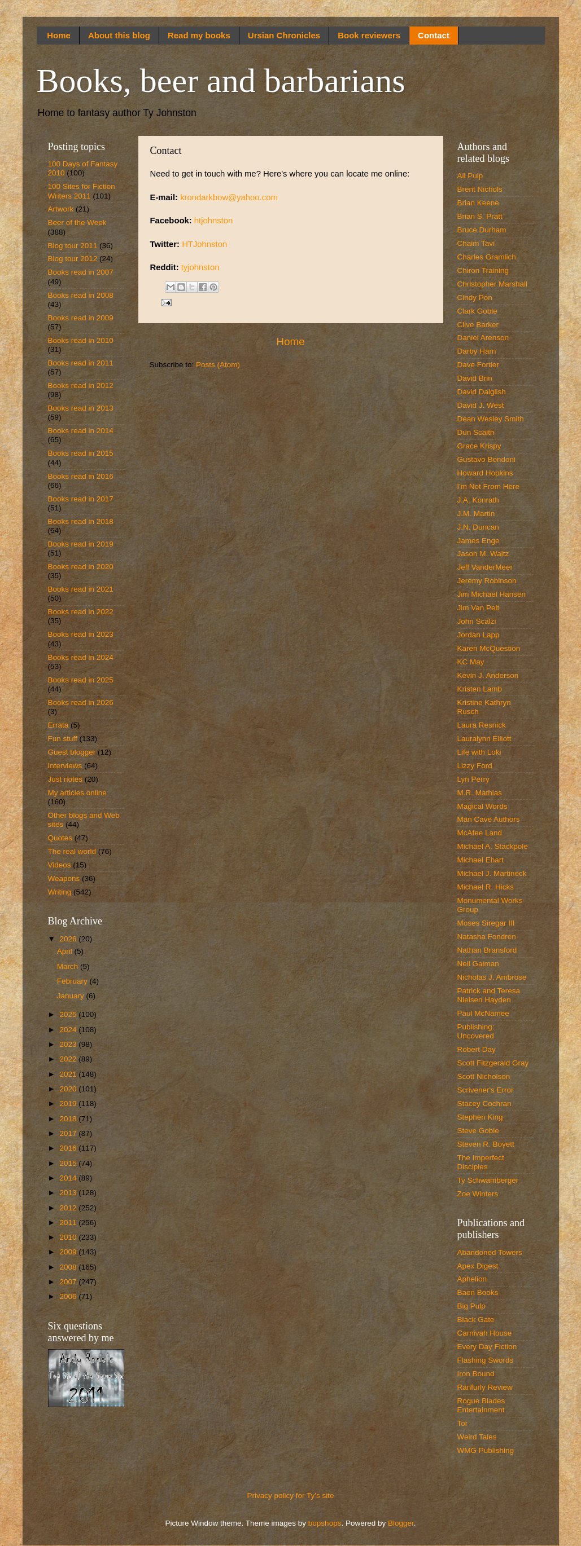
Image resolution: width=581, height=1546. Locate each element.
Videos (59, 865)
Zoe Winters (478, 1194)
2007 (68, 1282)
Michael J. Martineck (492, 873)
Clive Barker (478, 324)
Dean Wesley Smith (490, 419)
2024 (68, 1029)
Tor (462, 1423)
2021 (68, 1074)
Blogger (401, 1523)
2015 (68, 1163)
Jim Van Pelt (478, 608)
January (71, 996)
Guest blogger (72, 752)
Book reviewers (369, 35)
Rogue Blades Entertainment (481, 1405)
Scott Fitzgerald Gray (493, 1063)
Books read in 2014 (80, 430)
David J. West (480, 405)
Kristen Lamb (480, 689)
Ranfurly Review (485, 1387)
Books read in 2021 (80, 589)
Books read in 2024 (80, 657)
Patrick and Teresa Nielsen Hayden (489, 995)
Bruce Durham (481, 230)
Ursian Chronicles (284, 35)
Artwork (61, 209)
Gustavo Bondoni (486, 459)
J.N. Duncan (478, 527)
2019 (68, 1103)
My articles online (77, 793)
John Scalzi (476, 621)
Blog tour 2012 (73, 258)
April (66, 951)
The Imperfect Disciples (480, 1162)
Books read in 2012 (80, 385)
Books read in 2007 (80, 272)
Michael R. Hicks (485, 887)
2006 (68, 1296)
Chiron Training (483, 270)
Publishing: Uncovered (476, 1031)
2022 (68, 1059)
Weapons (64, 878)
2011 (68, 1222)
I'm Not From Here (488, 486)
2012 (68, 1208)
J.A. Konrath (478, 500)
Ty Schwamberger (488, 1180)
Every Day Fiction (487, 1346)
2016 (68, 1148)
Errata (58, 725)
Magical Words (482, 806)
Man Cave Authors (488, 819)
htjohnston (213, 220)
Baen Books (478, 1292)
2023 (68, 1044)
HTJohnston (204, 244)
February (73, 981)
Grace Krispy (479, 446)
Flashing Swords (485, 1360)
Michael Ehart (480, 860)
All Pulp (470, 175)
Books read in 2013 (80, 408)
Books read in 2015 (80, 453)
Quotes (60, 838)
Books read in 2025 (80, 680)
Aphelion (472, 1279)
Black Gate (476, 1319)
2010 (68, 1237)
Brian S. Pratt (480, 216)
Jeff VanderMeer (485, 567)
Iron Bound (476, 1373)
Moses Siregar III (486, 923)
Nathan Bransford (487, 950)
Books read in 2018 (80, 521)
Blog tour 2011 (73, 245)
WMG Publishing (485, 1450)
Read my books (199, 35)
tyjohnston (200, 267)
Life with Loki (479, 752)
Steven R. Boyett (485, 1144)
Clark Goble (477, 311)
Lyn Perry (473, 779)
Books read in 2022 (80, 611)
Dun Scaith (476, 432)
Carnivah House (484, 1333)
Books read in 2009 (80, 318)
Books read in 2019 (80, 544)
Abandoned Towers (489, 1252)
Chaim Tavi (476, 243)
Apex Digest (478, 1266)
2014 (68, 1178)
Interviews (65, 765)
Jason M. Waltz (483, 553)
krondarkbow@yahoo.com (229, 197)
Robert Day (476, 1049)
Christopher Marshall (492, 284)
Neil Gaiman (478, 963)
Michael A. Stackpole (492, 846)
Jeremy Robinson (487, 580)
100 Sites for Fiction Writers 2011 (81, 191)
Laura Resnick (481, 725)
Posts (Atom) (218, 364)
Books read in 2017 (80, 499)
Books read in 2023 (80, 634)
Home (59, 35)
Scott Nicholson (483, 1076)
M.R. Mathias (480, 793)
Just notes (65, 779)
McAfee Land (480, 833)
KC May (470, 662)
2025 (68, 1014)
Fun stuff (62, 738)
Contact (433, 35)
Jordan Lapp (478, 635)
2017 (68, 1133)
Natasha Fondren (486, 936)
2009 (68, 1252)
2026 (68, 939)
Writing (60, 892)
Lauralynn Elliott (484, 738)
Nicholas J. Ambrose (492, 977)
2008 (68, 1267)
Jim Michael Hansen (491, 594)
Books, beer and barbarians (221, 80)
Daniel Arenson (483, 337)
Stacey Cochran (484, 1103)
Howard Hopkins (485, 473)
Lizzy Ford (474, 765)
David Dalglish (481, 391)
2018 (68, 1119)
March (68, 966)
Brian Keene (478, 203)
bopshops (325, 1523)
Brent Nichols (480, 189)
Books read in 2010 (80, 340)
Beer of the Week (77, 222)
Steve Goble (478, 1130)
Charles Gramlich (486, 257)
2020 (68, 1089)
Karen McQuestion (489, 648)
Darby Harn (476, 351)
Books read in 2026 (80, 702)
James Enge (478, 540)
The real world (72, 851)
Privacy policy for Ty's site (290, 1495)
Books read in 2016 (80, 476)
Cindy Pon (474, 297)
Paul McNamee (483, 1013)
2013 (68, 1192)
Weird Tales (477, 1437)
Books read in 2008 (80, 295)
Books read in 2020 (80, 566)
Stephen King (480, 1117)
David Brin (474, 378)
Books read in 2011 (80, 363)
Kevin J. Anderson (488, 675)
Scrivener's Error (485, 1090)
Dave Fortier (478, 364)
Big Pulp (471, 1306)
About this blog (119, 35)
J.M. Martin (476, 513)
